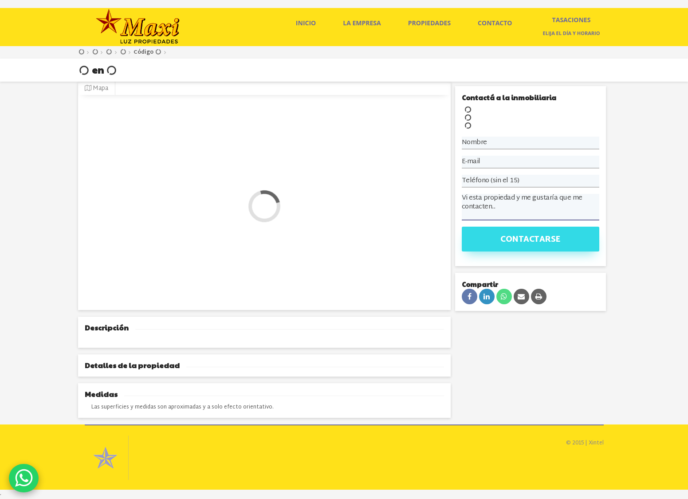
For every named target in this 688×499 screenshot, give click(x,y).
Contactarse (530, 239)
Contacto (495, 23)
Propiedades (429, 23)
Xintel (596, 443)
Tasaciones (571, 20)
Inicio (306, 23)
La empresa (362, 23)
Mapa (96, 88)
